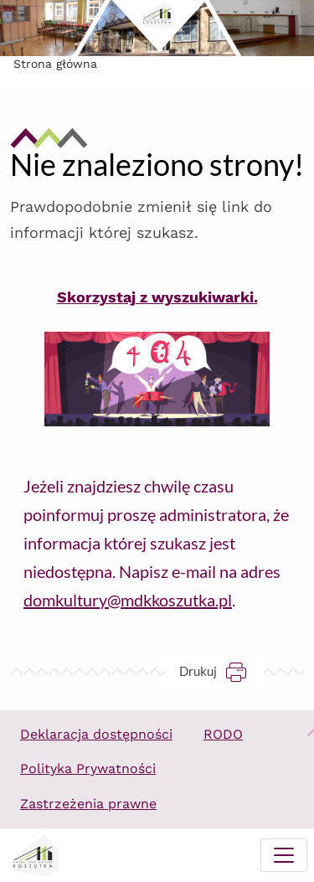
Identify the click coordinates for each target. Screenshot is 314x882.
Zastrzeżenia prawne (88, 804)
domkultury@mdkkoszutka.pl (127, 600)
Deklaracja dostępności (96, 734)
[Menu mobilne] (283, 855)
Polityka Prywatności (88, 768)
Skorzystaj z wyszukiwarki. (157, 297)
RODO (223, 734)
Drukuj (221, 671)
